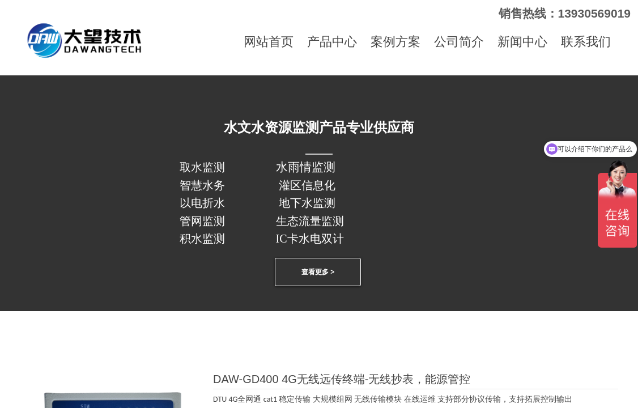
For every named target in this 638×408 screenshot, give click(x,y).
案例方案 (395, 42)
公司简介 (459, 42)
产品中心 (332, 42)
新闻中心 (522, 42)
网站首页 (269, 42)
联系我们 (586, 42)
